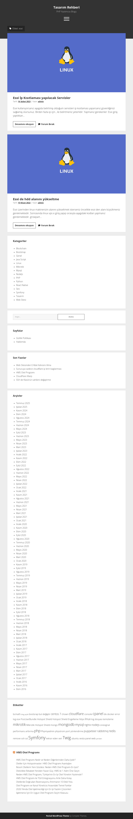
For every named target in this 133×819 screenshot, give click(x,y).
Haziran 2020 (22, 546)
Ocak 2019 (21, 597)
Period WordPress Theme (57, 816)
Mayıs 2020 (21, 550)
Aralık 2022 (21, 454)
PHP (18, 278)
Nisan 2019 (21, 586)
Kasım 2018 (21, 605)
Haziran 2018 (22, 623)
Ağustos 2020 (22, 539)
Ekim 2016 (21, 689)
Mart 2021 (21, 513)
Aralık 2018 (21, 601)
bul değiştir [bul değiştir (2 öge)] (44, 714)
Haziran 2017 (22, 660)
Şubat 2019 (21, 594)
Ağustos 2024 (22, 418)
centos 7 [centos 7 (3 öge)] (56, 714)
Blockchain (21, 248)
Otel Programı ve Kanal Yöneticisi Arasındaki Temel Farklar (44, 785)
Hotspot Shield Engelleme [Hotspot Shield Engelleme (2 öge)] (65, 719)
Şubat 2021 (21, 517)
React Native (22, 285)
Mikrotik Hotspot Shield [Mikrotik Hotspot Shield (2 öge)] (38, 725)
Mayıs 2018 (21, 627)
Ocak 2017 (21, 678)
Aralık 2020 (21, 524)
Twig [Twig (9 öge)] (67, 737)
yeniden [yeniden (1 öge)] (99, 739)
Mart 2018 (21, 634)
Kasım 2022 (21, 458)
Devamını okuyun (25, 124)
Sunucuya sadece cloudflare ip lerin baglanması (39, 369)
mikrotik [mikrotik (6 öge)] (19, 724)
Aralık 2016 (21, 682)
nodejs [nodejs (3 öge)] (95, 724)
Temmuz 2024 (23, 421)
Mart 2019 (21, 590)
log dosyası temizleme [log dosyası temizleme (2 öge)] (102, 719)
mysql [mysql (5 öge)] (79, 725)
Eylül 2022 (21, 465)
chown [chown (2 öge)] (65, 714)
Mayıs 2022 (21, 476)
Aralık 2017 (21, 645)
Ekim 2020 (21, 531)
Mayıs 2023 (21, 440)
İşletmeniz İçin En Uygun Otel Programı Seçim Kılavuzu (42, 793)
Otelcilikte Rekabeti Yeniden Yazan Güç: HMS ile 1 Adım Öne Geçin (48, 771)
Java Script (21, 259)
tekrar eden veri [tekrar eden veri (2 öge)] (54, 738)
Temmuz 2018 (23, 619)
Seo (18, 289)
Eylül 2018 (21, 612)
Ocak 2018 (21, 641)
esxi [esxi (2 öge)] (18, 719)
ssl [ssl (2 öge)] (26, 738)
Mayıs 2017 (21, 663)
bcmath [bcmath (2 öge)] (17, 714)
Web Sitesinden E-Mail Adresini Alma (33, 365)
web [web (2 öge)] (93, 738)
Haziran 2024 (22, 425)
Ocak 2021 (21, 520)
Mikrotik (20, 267)
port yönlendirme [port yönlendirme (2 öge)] (74, 731)
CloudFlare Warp (24, 376)
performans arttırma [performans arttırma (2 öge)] (23, 731)
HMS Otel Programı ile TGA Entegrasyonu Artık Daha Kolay (44, 778)
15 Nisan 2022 (24, 203)
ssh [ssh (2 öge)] (23, 738)
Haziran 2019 (22, 579)
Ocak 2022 (21, 487)
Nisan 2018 (21, 630)
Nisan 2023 (21, 443)
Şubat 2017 (21, 674)
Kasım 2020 (21, 528)
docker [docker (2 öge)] (110, 714)
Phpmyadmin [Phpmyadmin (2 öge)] (48, 731)
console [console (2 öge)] (88, 714)
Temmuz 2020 (23, 542)
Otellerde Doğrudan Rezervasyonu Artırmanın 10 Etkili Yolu (44, 782)
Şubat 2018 (21, 638)
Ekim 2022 (21, 462)
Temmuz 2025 (23, 403)
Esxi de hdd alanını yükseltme (66, 164)
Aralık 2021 (21, 491)
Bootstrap (21, 252)
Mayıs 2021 (21, 506)
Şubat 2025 (21, 407)
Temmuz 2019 (23, 575)
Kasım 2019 (21, 564)
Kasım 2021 (21, 495)
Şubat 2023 (21, 451)
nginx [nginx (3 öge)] (87, 724)
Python (19, 281)
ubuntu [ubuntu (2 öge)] (75, 738)
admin (41, 102)
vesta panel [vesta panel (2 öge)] (85, 738)
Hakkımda (21, 342)
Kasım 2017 (21, 649)
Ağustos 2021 (22, 498)
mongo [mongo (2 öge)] (54, 725)
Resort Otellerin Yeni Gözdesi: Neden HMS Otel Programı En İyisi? (47, 767)
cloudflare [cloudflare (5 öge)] (76, 714)
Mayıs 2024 (21, 429)
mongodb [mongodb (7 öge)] (66, 724)
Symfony (20, 292)
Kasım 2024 (21, 410)
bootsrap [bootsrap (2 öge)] (33, 714)
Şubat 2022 (21, 484)
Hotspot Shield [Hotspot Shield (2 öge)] (44, 719)
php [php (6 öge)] (37, 731)
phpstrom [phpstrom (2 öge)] (60, 731)
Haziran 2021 (22, 502)
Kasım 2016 (21, 685)
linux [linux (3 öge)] (88, 719)
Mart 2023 (21, 447)
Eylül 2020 (21, 535)
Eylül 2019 (21, 568)
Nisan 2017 (21, 667)
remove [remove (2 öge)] (17, 738)
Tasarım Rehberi (66, 7)
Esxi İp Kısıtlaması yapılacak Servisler (66, 62)
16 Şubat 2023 (24, 102)
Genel (19, 256)
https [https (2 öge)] (81, 719)
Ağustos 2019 (22, 572)
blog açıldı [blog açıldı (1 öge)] (25, 714)
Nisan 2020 (21, 553)
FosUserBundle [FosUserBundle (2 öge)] (28, 719)
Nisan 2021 (21, 509)
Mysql (19, 270)
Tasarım (20, 296)
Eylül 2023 (21, 432)
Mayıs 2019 (21, 583)
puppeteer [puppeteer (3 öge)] (90, 731)
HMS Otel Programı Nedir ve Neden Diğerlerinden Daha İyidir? (46, 760)
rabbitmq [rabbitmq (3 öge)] (102, 731)
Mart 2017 (21, 671)
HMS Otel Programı (25, 372)
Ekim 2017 (21, 652)
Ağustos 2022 (22, 469)
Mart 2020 (21, 557)
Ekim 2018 (21, 608)
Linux (18, 263)
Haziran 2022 (22, 473)
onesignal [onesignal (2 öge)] (105, 725)
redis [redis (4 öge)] (112, 731)
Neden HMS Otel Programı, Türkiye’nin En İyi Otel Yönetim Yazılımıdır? (49, 774)
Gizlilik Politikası (23, 338)
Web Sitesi (21, 300)
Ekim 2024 (21, 414)
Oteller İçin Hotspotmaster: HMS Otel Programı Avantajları (44, 763)
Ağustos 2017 (22, 656)
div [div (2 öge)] (105, 714)
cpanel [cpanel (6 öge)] (98, 714)
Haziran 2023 (22, 436)
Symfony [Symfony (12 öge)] (37, 737)
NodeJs (19, 274)
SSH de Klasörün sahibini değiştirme (33, 380)
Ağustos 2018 (22, 616)
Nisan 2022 (21, 480)
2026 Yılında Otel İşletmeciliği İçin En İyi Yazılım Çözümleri (43, 789)
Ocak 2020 (21, 561)
